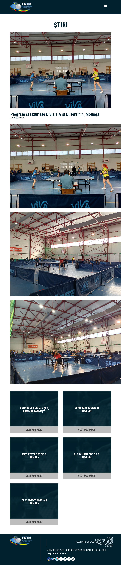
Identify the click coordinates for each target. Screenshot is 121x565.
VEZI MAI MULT (34, 429)
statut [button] (110, 538)
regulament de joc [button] (104, 540)
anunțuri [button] (109, 546)
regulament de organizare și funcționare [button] (94, 542)
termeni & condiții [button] (105, 544)
